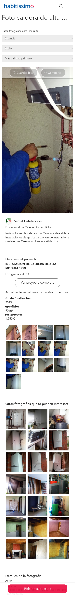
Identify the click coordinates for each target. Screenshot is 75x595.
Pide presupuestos (37, 589)
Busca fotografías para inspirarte (20, 31)
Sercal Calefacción (28, 221)
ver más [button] (63, 292)
